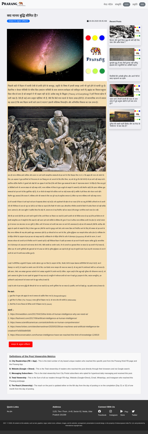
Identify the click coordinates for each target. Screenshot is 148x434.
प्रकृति (139, 4)
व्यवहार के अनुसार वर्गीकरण (20, 344)
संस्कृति (122, 4)
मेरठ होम (9, 411)
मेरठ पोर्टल (108, 4)
